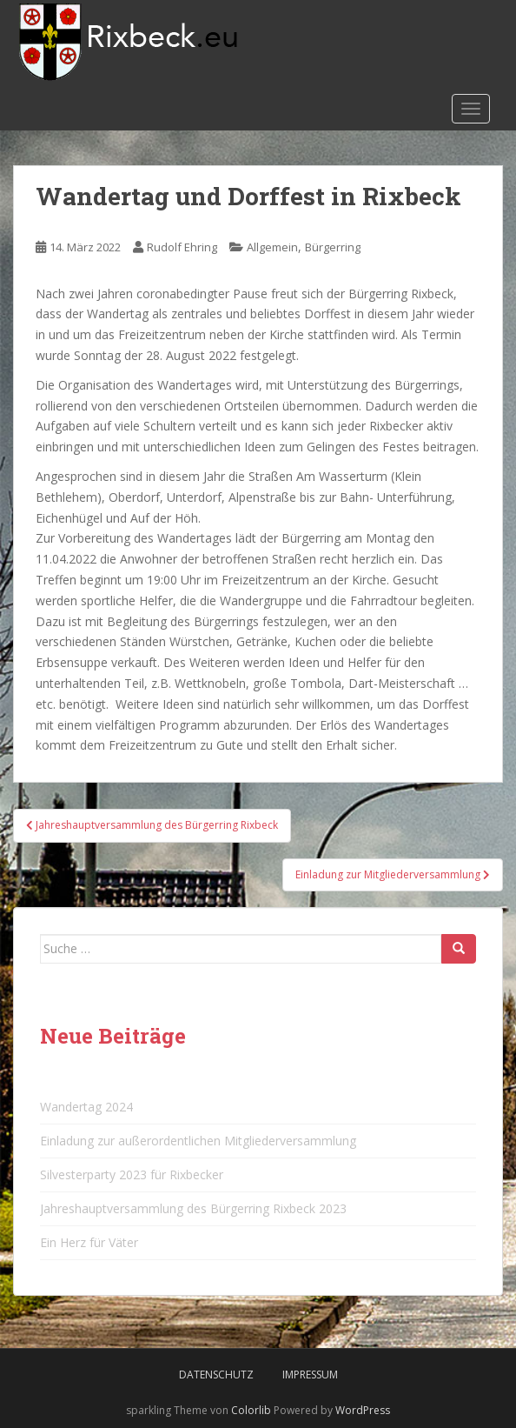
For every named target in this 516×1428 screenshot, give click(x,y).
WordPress (362, 1410)
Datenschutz (216, 1374)
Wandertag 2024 (86, 1106)
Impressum (310, 1374)
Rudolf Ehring (182, 247)
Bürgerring (333, 247)
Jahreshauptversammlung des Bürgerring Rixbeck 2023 (193, 1208)
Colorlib (251, 1410)
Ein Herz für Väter (89, 1242)
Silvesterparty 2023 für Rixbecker (131, 1174)
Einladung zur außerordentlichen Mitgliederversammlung (198, 1140)
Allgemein (272, 247)
